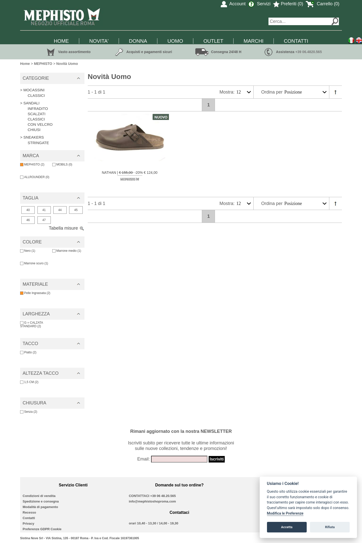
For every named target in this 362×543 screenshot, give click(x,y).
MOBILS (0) (62, 164)
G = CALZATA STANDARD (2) (31, 324)
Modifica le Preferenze (285, 513)
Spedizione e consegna (41, 501)
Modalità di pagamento (40, 507)
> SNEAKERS (32, 137)
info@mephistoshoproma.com (152, 501)
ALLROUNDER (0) (34, 177)
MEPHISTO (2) (32, 164)
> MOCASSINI (32, 90)
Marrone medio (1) (66, 251)
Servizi (259, 3)
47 (44, 220)
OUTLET (213, 41)
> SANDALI (29, 103)
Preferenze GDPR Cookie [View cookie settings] (42, 529)
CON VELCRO (40, 124)
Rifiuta (330, 527)
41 (44, 210)
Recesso (29, 512)
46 (28, 220)
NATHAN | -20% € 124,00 (129, 176)
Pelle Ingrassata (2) (35, 293)
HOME (61, 41)
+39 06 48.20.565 (163, 496)
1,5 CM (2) (29, 382)
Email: (143, 459)
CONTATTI (296, 41)
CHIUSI (34, 130)
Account (233, 3)
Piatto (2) (28, 352)
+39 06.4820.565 (308, 52)
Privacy (28, 523)
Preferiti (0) (288, 3)
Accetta (286, 527)
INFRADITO (38, 108)
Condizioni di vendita (39, 496)
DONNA (138, 41)
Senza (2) (28, 411)
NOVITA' (99, 41)
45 (75, 210)
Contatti (29, 518)
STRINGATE (38, 143)
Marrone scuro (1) (34, 263)
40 (28, 210)
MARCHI (253, 41)
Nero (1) (27, 251)
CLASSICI (36, 95)
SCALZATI (37, 114)
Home (25, 64)
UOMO (175, 41)
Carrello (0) (322, 3)
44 (60, 210)
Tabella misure (66, 228)
